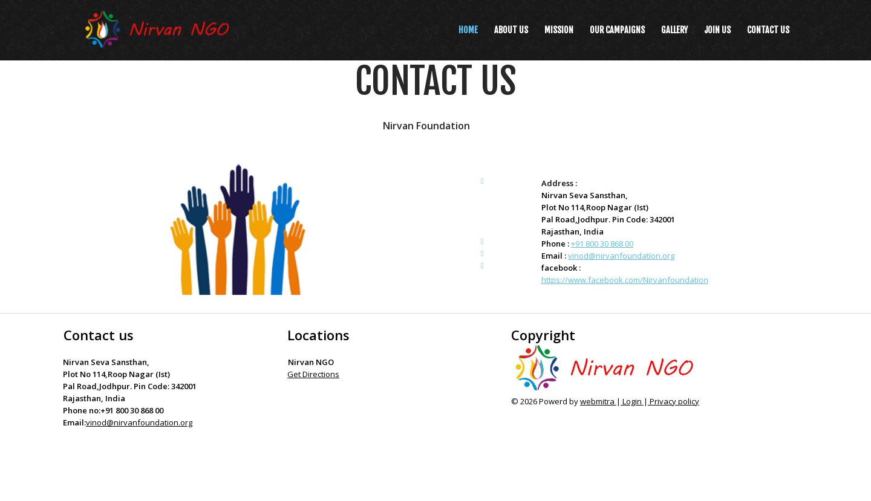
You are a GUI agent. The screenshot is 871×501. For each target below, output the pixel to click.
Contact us (768, 30)
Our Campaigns (617, 30)
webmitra (598, 401)
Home (468, 30)
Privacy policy (673, 401)
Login (632, 401)
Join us (717, 30)
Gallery (674, 30)
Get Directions (313, 374)
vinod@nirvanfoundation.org (621, 255)
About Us (511, 30)
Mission (558, 30)
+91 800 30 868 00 (602, 243)
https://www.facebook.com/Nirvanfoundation (624, 279)
